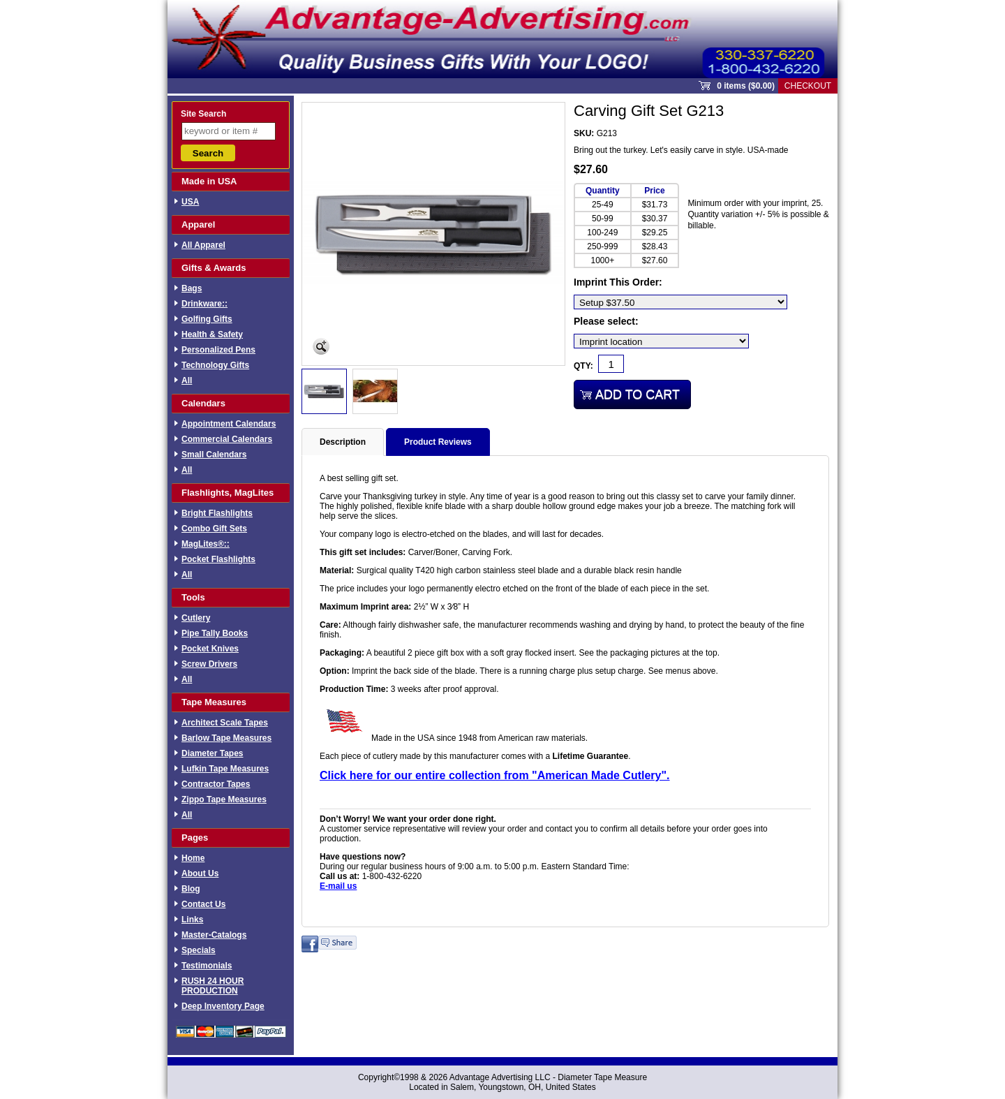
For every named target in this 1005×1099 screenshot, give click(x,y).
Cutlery (195, 618)
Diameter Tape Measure (602, 1077)
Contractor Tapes (215, 784)
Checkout (807, 86)
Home (192, 858)
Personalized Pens (218, 350)
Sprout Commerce (503, 39)
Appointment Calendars (228, 424)
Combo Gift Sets (214, 528)
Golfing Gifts (206, 319)
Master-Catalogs (213, 935)
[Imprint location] (661, 341)
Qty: (583, 366)
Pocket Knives (210, 649)
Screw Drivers (209, 664)
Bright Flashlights (217, 513)
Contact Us (203, 904)
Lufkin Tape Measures (225, 769)
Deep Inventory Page (223, 1006)
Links (192, 919)
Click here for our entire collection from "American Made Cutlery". (495, 775)
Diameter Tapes (212, 753)
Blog (190, 889)
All (186, 380)
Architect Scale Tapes (224, 723)
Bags (191, 288)
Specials (198, 950)
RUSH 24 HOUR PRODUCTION (212, 986)
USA (190, 202)
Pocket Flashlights (218, 559)
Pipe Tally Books (214, 633)
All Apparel (203, 245)
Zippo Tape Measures (224, 799)
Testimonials (206, 966)
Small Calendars (213, 454)
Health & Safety (212, 334)
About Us (199, 873)
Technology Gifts (215, 365)
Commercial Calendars (226, 439)
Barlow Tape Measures (226, 738)
